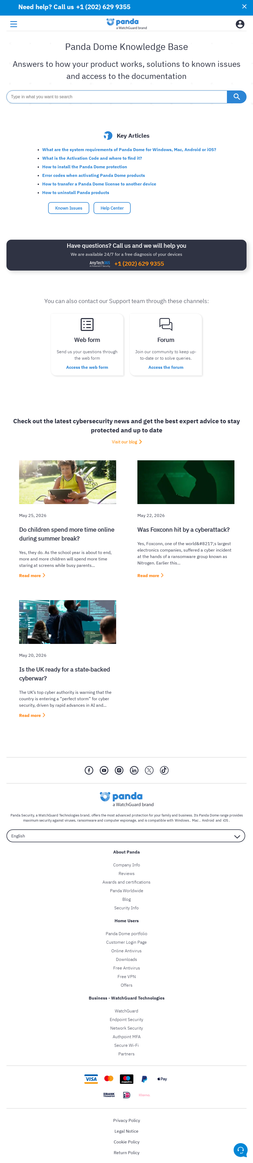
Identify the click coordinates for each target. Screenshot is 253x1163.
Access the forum (165, 366)
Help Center (112, 208)
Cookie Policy (127, 1140)
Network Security (126, 1026)
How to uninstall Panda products (75, 192)
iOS (224, 819)
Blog (126, 897)
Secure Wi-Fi (126, 1044)
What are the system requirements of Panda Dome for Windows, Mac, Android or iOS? (129, 149)
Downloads (126, 958)
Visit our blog (124, 440)
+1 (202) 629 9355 (103, 6)
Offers (127, 983)
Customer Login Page (126, 940)
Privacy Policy (126, 1119)
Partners (126, 1052)
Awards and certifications (126, 880)
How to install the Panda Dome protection (84, 166)
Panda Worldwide (126, 889)
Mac (196, 819)
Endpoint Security (126, 1018)
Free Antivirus (126, 966)
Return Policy (127, 1151)
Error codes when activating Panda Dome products (93, 175)
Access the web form (87, 366)
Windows (184, 819)
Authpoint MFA (127, 1035)
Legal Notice (126, 1129)
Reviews (127, 872)
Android (207, 819)
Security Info (126, 906)
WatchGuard (126, 1009)
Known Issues (68, 208)
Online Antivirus (126, 949)
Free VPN (126, 975)
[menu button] (13, 24)
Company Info (126, 863)
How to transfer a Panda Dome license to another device (99, 184)
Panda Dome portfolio (126, 932)
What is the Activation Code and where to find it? (92, 158)
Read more (30, 574)
